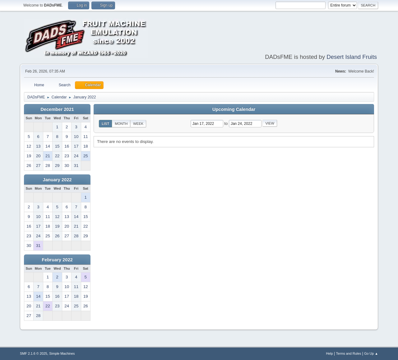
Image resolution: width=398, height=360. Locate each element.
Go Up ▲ (371, 353)
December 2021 (57, 109)
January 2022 (57, 179)
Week (138, 124)
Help (329, 353)
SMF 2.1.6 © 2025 (33, 353)
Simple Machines (62, 353)
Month (121, 124)
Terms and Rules (348, 353)
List (105, 124)
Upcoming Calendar (233, 109)
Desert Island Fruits (351, 57)
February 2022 (57, 259)
